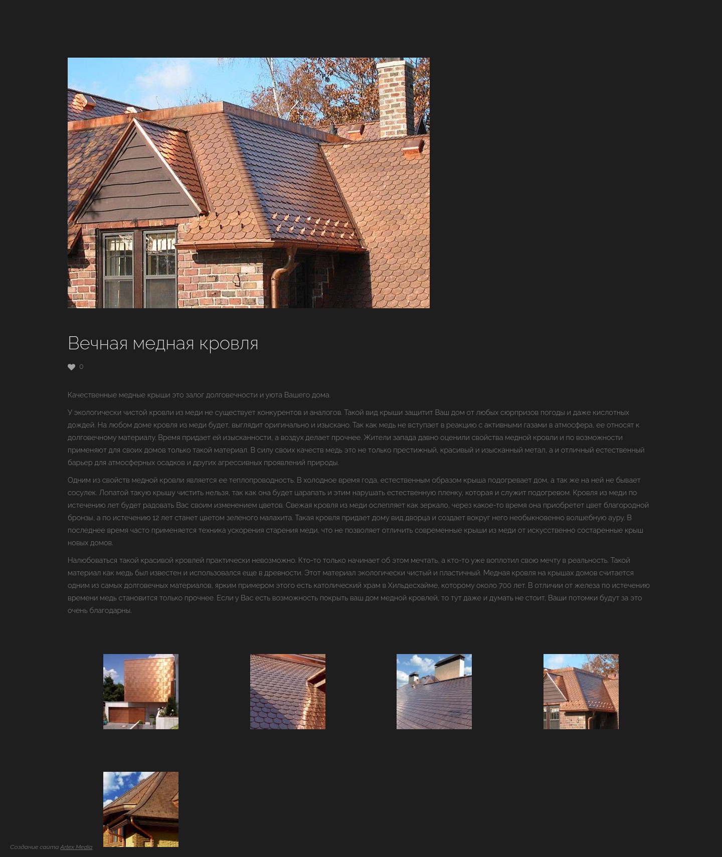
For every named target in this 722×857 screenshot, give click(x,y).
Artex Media (76, 846)
